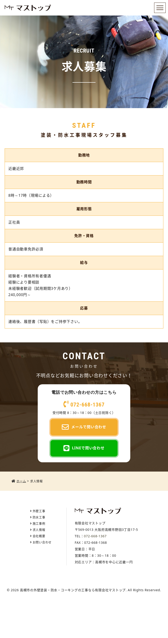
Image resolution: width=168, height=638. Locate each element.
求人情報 (39, 530)
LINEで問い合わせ (83, 448)
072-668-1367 (84, 404)
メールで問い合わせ (84, 427)
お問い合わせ (42, 542)
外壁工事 (39, 511)
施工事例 (39, 523)
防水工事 (39, 517)
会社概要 (39, 536)
